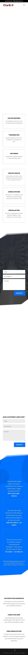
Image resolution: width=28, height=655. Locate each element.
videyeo (23, 653)
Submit (19, 293)
